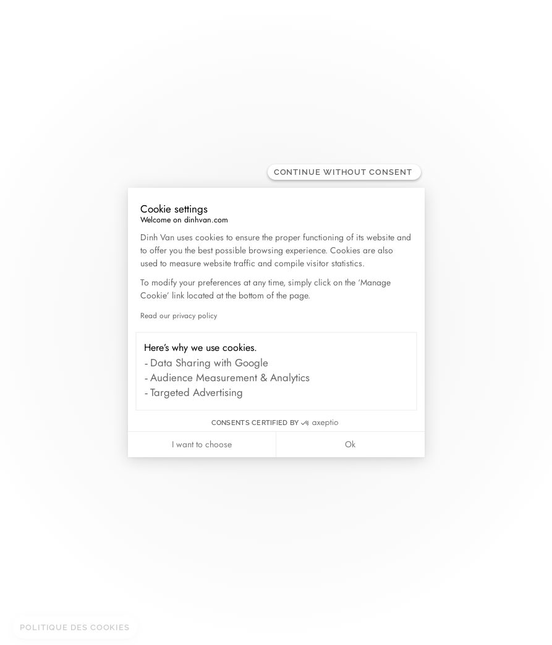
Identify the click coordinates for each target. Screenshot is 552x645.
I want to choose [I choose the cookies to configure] (202, 444)
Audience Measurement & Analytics (230, 377)
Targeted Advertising (196, 392)
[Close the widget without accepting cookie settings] (344, 172)
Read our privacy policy (178, 315)
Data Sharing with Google (209, 362)
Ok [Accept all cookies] (350, 444)
